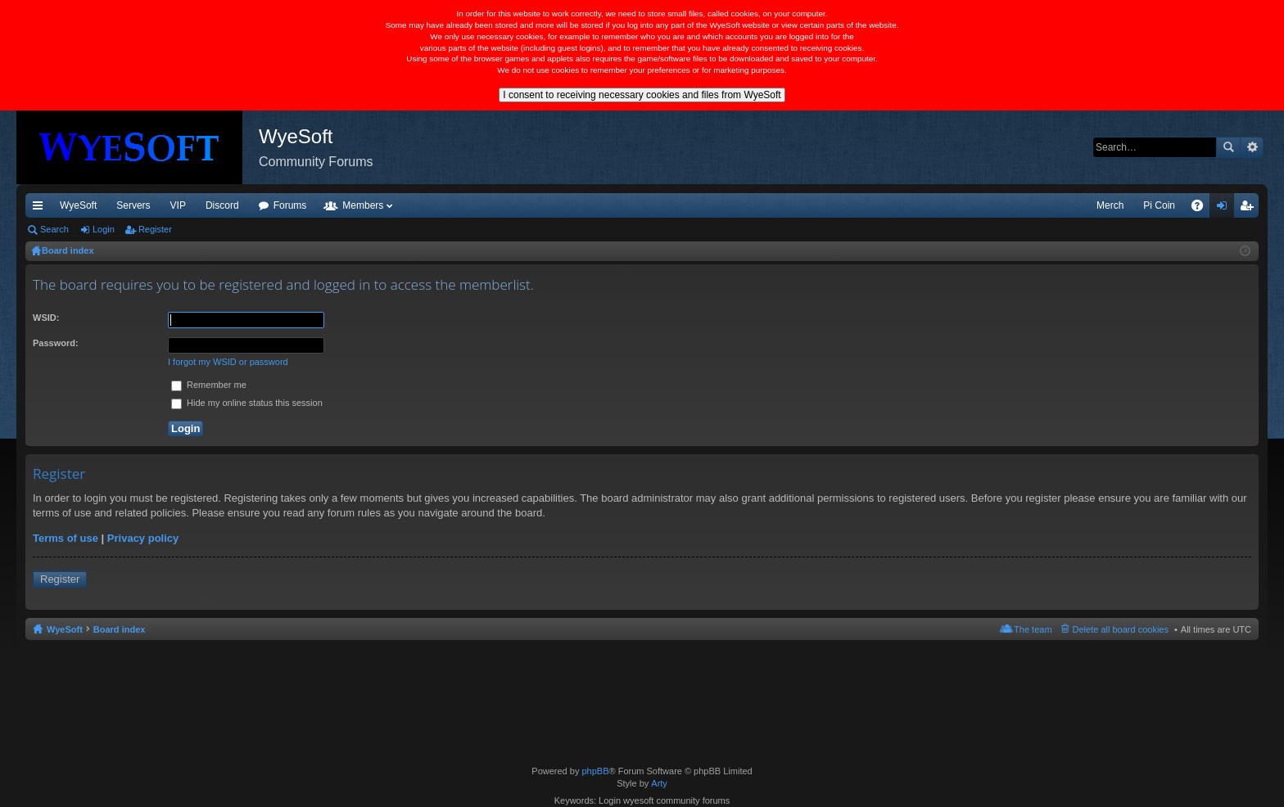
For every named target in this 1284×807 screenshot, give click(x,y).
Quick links (41, 209)
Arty (659, 783)
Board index (119, 629)
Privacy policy (143, 538)
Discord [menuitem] (222, 205)
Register (155, 229)
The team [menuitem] (1032, 629)
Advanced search (1252, 147)
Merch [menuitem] (1110, 205)
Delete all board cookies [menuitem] (1121, 629)
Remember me (208, 385)
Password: (56, 343)
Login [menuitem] (1225, 209)
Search (1228, 147)
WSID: (46, 317)
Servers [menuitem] (133, 205)
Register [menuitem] (1250, 209)
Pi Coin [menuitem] (1159, 205)
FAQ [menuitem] (1202, 209)
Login (104, 229)
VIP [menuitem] (178, 205)
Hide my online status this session (247, 403)
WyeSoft (78, 205)
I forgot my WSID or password (228, 362)
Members (362, 205)
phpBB (594, 771)
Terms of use (65, 538)
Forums (290, 205)
